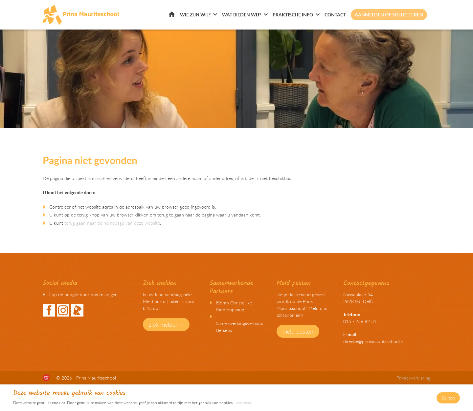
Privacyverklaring (413, 378)
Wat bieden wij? (241, 14)
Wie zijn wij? (195, 14)
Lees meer (243, 402)
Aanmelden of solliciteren (389, 14)
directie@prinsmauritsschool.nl (373, 341)
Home (172, 14)
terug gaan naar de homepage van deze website (112, 223)
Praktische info (293, 14)
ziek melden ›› (166, 324)
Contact (335, 14)
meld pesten (297, 331)
